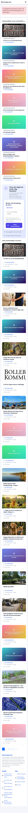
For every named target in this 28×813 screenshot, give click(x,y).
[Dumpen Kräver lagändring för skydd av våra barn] (14, 57)
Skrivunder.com (6, 2)
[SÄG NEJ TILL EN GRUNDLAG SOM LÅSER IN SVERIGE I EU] (14, 80)
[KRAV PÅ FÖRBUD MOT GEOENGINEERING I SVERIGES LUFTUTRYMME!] (14, 149)
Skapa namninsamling (13, 225)
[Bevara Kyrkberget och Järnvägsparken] (14, 103)
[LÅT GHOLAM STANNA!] (14, 125)
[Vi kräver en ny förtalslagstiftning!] (14, 34)
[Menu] (25, 2)
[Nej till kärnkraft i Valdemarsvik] (14, 171)
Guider (4, 771)
